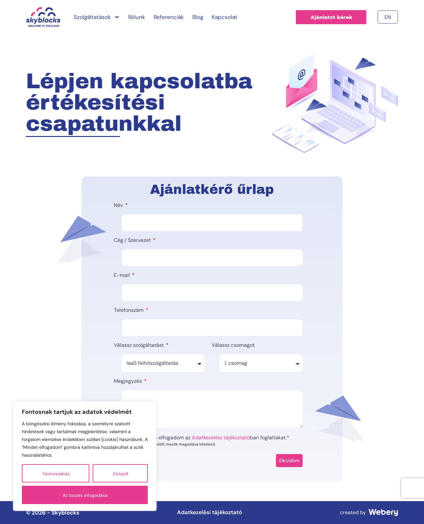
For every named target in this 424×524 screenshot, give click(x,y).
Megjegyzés (128, 381)
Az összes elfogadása (85, 495)
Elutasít (120, 474)
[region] (85, 456)
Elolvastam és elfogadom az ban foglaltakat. (206, 437)
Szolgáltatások (97, 17)
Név (119, 206)
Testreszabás (56, 474)
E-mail (122, 276)
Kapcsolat (224, 17)
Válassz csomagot (233, 345)
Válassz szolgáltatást (139, 345)
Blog (197, 17)
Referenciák (169, 17)
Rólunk (136, 17)
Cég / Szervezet (133, 241)
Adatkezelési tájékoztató (221, 437)
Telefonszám (129, 310)
